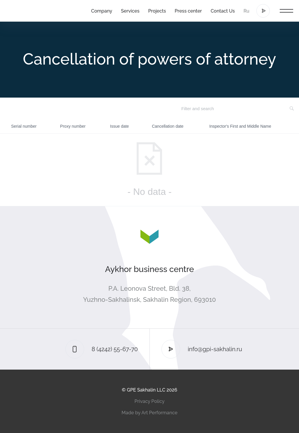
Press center (188, 11)
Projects (157, 11)
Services (130, 11)
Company (101, 11)
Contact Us (223, 11)
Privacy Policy (150, 401)
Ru (246, 11)
